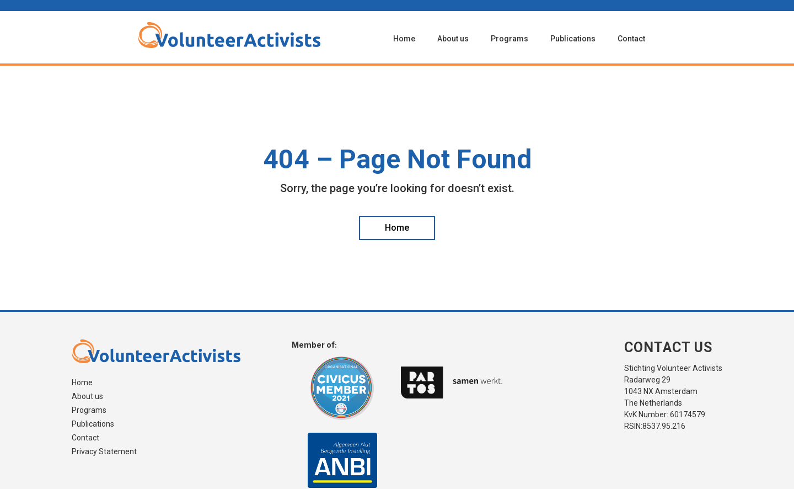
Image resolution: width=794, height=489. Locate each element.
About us (453, 38)
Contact (631, 38)
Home (404, 38)
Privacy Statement (104, 452)
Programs (509, 38)
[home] (249, 35)
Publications (573, 38)
